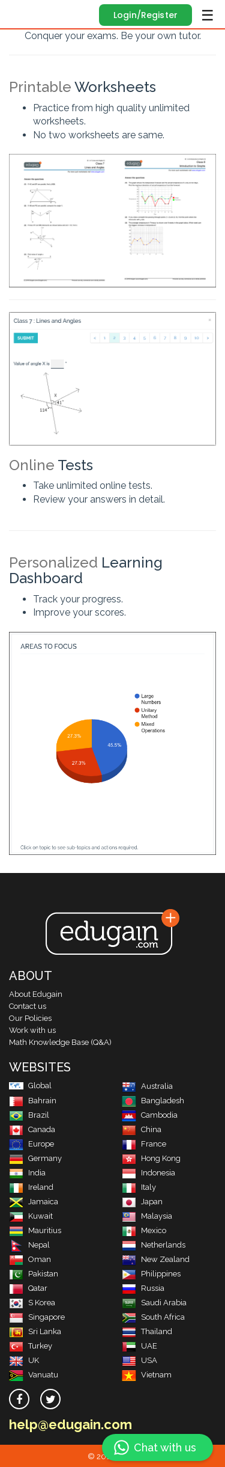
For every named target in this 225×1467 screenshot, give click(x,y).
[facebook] (19, 1399)
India (27, 1172)
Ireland (31, 1187)
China (141, 1129)
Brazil (29, 1114)
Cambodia (150, 1114)
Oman (30, 1259)
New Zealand (156, 1259)
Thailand (147, 1331)
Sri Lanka (35, 1331)
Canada (32, 1129)
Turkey (30, 1345)
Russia (143, 1288)
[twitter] (50, 1399)
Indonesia (148, 1172)
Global (30, 1085)
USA (139, 1360)
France (144, 1143)
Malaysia (147, 1215)
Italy (139, 1187)
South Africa (153, 1317)
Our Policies (30, 1018)
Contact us (27, 1006)
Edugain (20, 13)
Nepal (29, 1244)
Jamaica (33, 1201)
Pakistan (33, 1273)
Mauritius (35, 1230)
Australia (147, 1086)
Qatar (28, 1288)
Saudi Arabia (154, 1302)
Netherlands (153, 1244)
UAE (139, 1345)
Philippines (151, 1273)
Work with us (32, 1030)
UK (24, 1360)
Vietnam (147, 1374)
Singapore (37, 1317)
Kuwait (31, 1215)
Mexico (144, 1230)
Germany (35, 1158)
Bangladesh (153, 1100)
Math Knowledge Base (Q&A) (60, 1042)
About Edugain (35, 994)
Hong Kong (151, 1158)
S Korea (32, 1302)
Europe (31, 1143)
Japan (142, 1201)
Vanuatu (33, 1374)
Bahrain (32, 1100)
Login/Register (145, 15)
